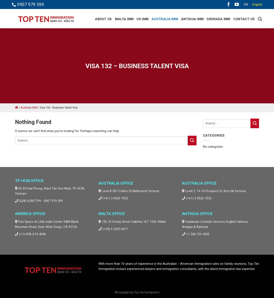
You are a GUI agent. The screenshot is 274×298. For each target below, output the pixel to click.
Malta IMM (124, 19)
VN (246, 4)
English (257, 4)
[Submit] (192, 140)
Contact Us (244, 19)
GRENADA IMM (218, 19)
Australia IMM (165, 19)
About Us (103, 19)
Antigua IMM (192, 19)
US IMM (143, 19)
